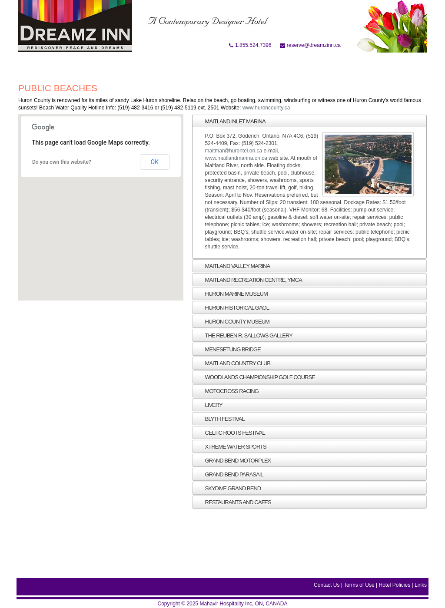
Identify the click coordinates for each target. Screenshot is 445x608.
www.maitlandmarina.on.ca (236, 158)
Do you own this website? (61, 162)
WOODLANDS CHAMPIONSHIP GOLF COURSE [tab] (255, 376)
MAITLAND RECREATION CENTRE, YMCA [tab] (249, 279)
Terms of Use (359, 585)
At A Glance (97, 64)
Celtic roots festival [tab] (230, 432)
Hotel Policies (394, 585)
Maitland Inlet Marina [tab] (231, 121)
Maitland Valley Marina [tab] (233, 265)
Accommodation (152, 64)
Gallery (287, 64)
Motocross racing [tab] (227, 390)
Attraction (206, 64)
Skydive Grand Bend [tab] (228, 488)
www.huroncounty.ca (266, 108)
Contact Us (326, 585)
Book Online (51, 64)
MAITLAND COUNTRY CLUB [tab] (233, 363)
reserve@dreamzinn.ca (310, 45)
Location (249, 64)
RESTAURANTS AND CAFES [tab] (233, 502)
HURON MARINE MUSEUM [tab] (232, 293)
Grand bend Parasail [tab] (229, 474)
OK (155, 162)
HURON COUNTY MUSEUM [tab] (232, 321)
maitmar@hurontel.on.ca (233, 151)
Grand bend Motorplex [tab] (233, 460)
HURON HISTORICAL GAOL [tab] (232, 307)
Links (421, 585)
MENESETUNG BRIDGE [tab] (228, 349)
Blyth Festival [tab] (220, 418)
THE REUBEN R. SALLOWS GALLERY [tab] (244, 335)
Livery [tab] (209, 404)
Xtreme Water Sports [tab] (231, 446)
